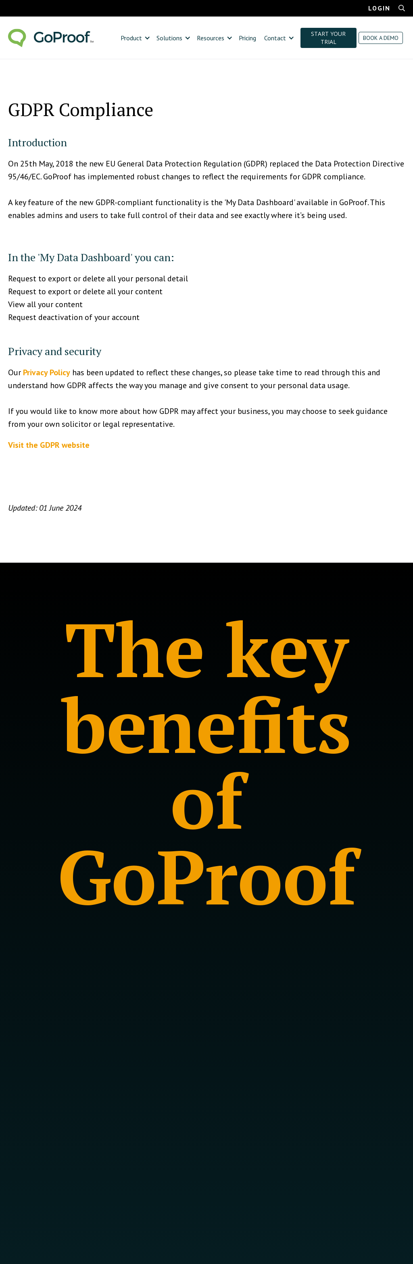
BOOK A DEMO (380, 38)
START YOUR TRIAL (328, 38)
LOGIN (379, 8)
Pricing (247, 38)
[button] (134, 38)
